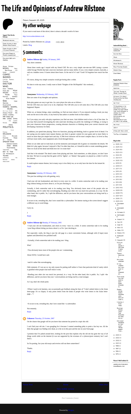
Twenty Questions (120, 255)
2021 (117, 158)
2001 (117, 343)
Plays (12, 130)
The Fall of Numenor (120, 134)
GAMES (14, 97)
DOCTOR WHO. (7, 85)
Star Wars (12, 146)
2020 (118, 160)
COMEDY (12, 72)
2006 (118, 198)
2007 (118, 196)
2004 (118, 335)
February (120, 236)
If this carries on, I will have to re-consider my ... (120, 269)
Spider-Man (117, 70)
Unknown (30, 318)
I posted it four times (120, 303)
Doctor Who (117, 54)
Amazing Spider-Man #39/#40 (120, 84)
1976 (117, 354)
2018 (117, 166)
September (120, 215)
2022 (117, 155)
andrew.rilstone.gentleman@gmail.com (120, 365)
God (5, 100)
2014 (117, 177)
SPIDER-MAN (8, 142)
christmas (6, 158)
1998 (117, 346)
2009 (118, 190)
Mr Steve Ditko (10, 118)
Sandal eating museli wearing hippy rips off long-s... (120, 294)
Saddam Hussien (12, 144)
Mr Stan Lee (8, 116)
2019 (117, 163)
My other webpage (120, 260)
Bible (15, 68)
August (119, 219)
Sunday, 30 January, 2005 (51, 59)
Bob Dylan (8, 70)
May (119, 227)
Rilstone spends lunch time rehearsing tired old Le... (120, 313)
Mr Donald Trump (10, 112)
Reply (29, 88)
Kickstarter (7, 105)
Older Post (103, 384)
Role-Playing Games (120, 67)
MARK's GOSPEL (10, 107)
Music (15, 122)
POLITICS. (8, 127)
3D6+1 (115, 128)
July (118, 222)
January (120, 240)
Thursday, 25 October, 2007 (44, 318)
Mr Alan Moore (7, 111)
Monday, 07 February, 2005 (52, 223)
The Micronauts (8, 154)
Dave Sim (6, 91)
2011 (117, 185)
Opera (11, 125)
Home (65, 384)
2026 (118, 144)
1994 (117, 351)
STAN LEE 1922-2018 (120, 131)
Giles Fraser (10, 98)
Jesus (115, 57)
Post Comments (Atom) (70, 398)
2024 (118, 150)
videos (13, 159)
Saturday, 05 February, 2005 (46, 173)
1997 (117, 349)
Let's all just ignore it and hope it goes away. (120, 246)
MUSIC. (10, 109)
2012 (117, 182)
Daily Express (8, 89)
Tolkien (5, 155)
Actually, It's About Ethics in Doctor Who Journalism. (120, 98)
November (120, 208)
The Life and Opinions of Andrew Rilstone (53, 9)
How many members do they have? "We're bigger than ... (120, 326)
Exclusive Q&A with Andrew (9, 59)
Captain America (8, 79)
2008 (118, 193)
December (120, 203)
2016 (117, 171)
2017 (117, 169)
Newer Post (28, 384)
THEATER (6, 150)
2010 (117, 188)
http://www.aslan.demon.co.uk (33, 36)
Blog (30, 45)
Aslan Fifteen (8, 66)
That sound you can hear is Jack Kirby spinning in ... (120, 282)
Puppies (5, 132)
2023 (118, 152)
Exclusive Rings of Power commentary (9, 54)
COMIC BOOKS (6, 76)
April (119, 230)
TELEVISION (11, 148)
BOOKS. (6, 68)
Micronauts (117, 60)
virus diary (6, 161)
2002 (118, 340)
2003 (118, 338)
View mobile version (65, 389)
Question (116, 88)
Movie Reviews (118, 64)
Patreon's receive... (9, 40)
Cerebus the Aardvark (117, 50)
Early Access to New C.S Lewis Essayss (10, 49)
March (119, 233)
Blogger (71, 410)
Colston (5, 81)
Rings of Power (10, 139)
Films (7, 94)
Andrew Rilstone (33, 59)
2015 (117, 174)
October (120, 212)
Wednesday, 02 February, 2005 (47, 94)
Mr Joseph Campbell (10, 114)
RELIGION (7, 134)
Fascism (15, 93)
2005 (118, 201)
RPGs (4, 136)
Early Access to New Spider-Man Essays (10, 44)
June (119, 225)
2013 (117, 179)
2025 (118, 147)
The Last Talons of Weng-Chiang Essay (120, 92)
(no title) (116, 103)
